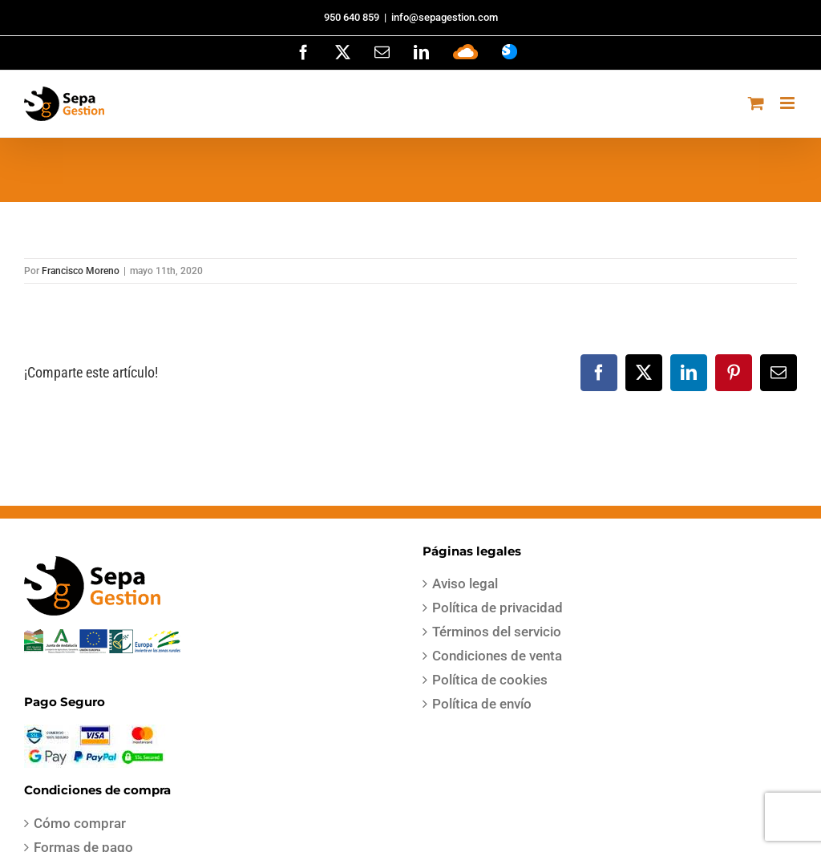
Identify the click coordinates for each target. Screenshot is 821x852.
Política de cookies (490, 680)
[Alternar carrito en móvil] (756, 103)
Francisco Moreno (80, 271)
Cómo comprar (80, 823)
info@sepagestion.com (444, 17)
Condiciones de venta (497, 656)
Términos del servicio (496, 632)
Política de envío (482, 704)
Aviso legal (465, 583)
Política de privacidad (497, 608)
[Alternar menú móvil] (788, 103)
